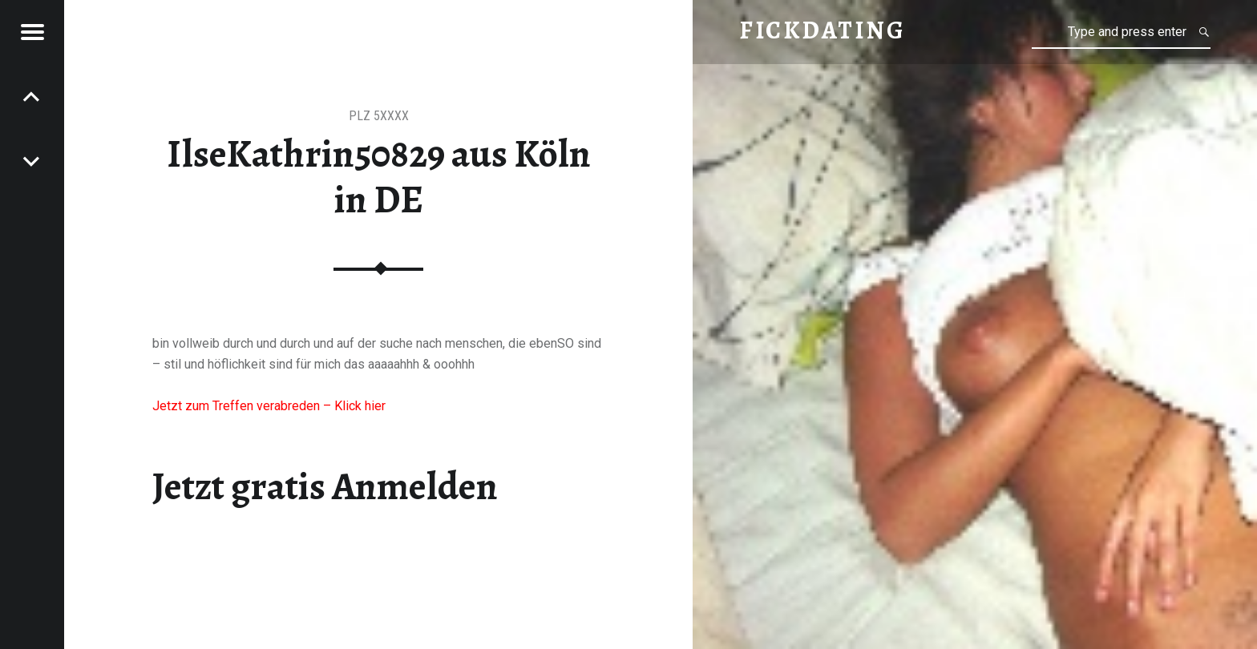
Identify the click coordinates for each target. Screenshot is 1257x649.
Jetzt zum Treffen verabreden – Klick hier (269, 405)
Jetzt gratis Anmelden (325, 486)
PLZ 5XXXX (379, 115)
